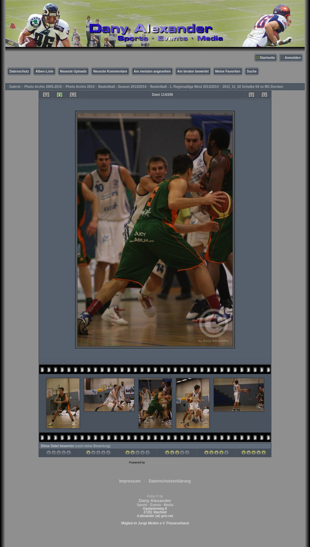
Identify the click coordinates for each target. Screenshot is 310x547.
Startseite (267, 58)
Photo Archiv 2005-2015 (43, 87)
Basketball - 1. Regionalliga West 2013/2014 (184, 87)
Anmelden (293, 58)
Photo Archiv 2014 (80, 87)
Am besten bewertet (193, 71)
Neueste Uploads (73, 71)
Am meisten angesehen (152, 71)
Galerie (15, 87)
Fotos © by (155, 500)
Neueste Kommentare (110, 71)
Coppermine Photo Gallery (163, 462)
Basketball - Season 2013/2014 (122, 87)
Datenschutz (19, 71)
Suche (252, 71)
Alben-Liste (44, 71)
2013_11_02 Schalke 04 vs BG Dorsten (253, 87)
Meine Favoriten (227, 71)
